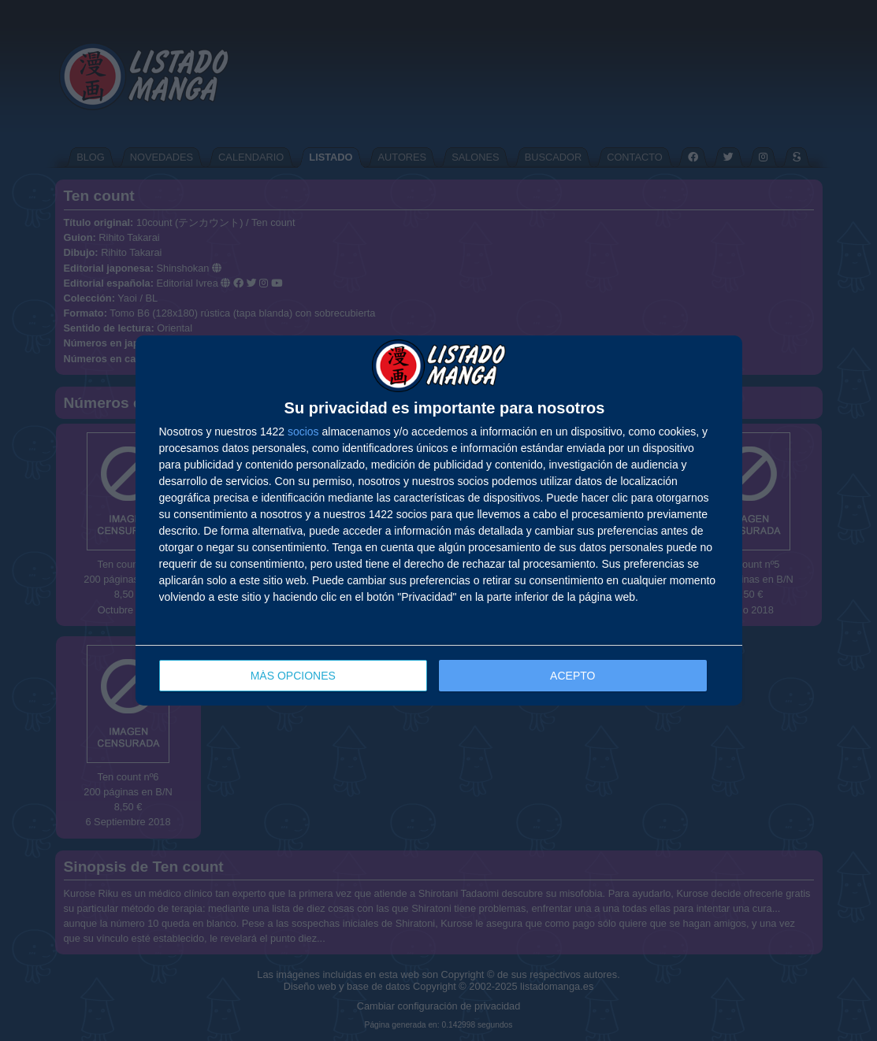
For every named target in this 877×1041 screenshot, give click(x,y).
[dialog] (439, 520)
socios (303, 431)
